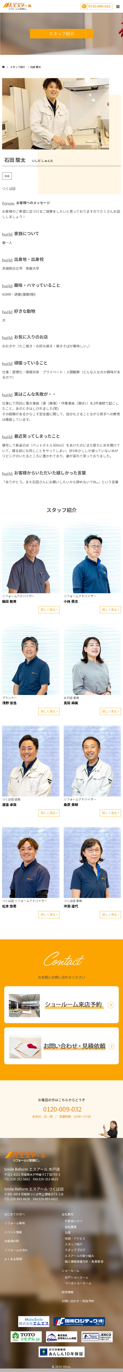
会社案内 (67, 1214)
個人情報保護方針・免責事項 (84, 1261)
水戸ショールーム (76, 1277)
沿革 (68, 1232)
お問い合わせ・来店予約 (78, 1301)
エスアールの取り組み (79, 1256)
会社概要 (71, 1227)
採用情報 (67, 1292)
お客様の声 (11, 1241)
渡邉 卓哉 (9, 804)
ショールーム (70, 1270)
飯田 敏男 (9, 601)
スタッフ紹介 (73, 1244)
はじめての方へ (14, 1214)
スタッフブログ (75, 1250)
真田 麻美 (71, 702)
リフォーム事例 (14, 1223)
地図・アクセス (75, 1238)
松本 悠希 (9, 906)
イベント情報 (13, 1232)
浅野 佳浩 (9, 702)
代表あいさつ (73, 1221)
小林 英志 (71, 601)
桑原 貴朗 (71, 804)
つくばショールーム (78, 1283)
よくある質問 (13, 1259)
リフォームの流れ (16, 1250)
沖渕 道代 (71, 906)
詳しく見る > (49, 609)
